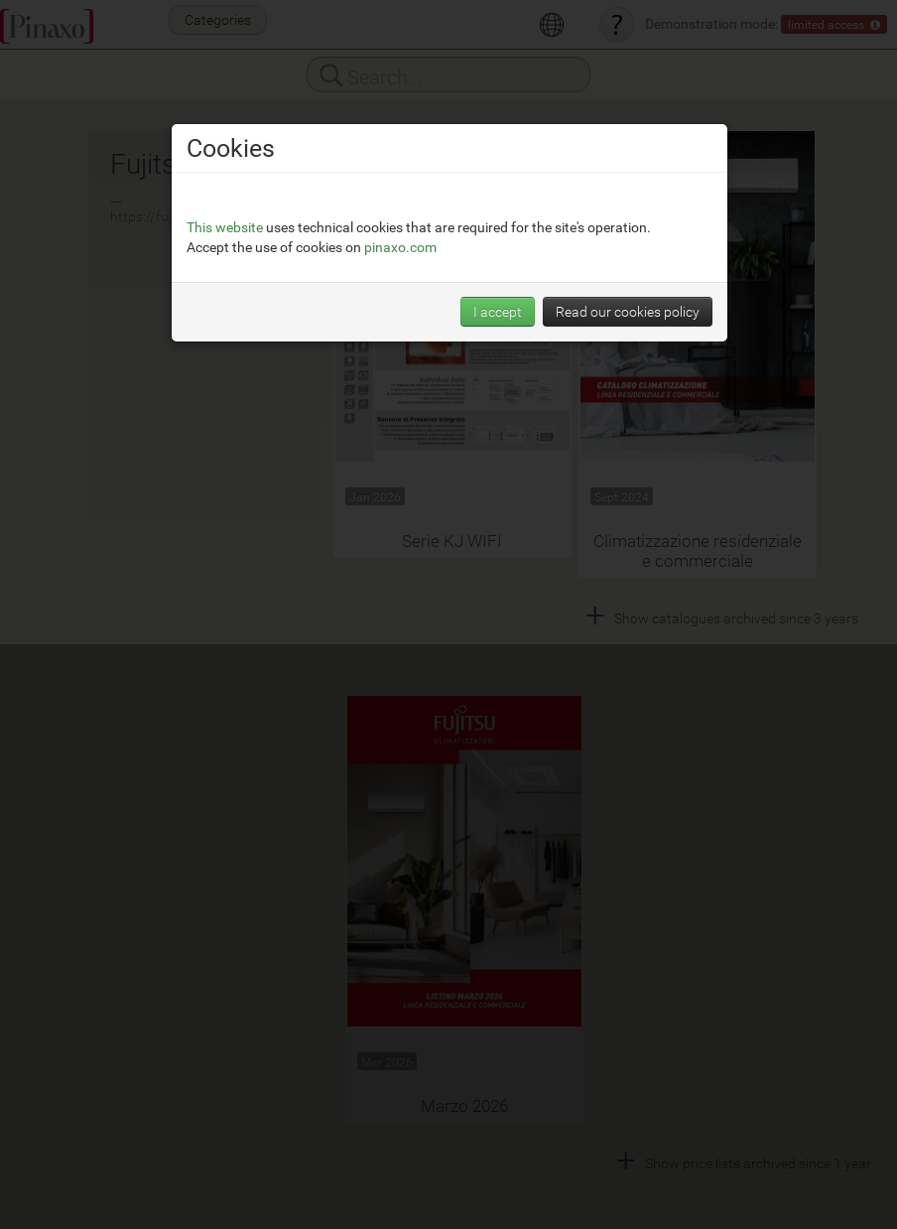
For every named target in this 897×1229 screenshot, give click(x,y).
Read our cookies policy (628, 311)
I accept (497, 311)
